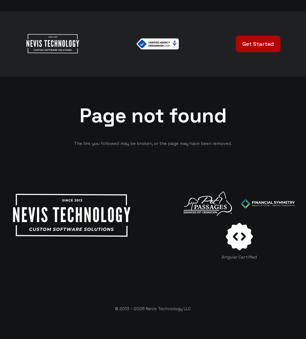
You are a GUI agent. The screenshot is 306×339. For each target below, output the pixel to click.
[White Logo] (52, 44)
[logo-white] (208, 203)
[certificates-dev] (239, 236)
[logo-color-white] (268, 204)
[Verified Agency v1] (158, 43)
